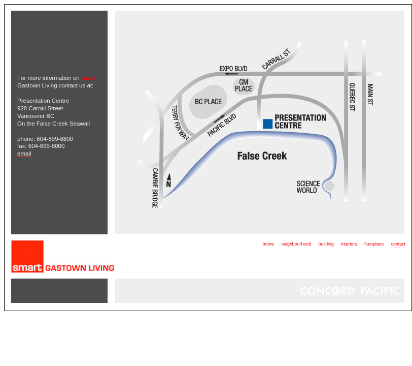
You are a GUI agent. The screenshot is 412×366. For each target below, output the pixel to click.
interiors (349, 244)
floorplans (374, 244)
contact (398, 244)
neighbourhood (296, 244)
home (268, 244)
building (325, 244)
